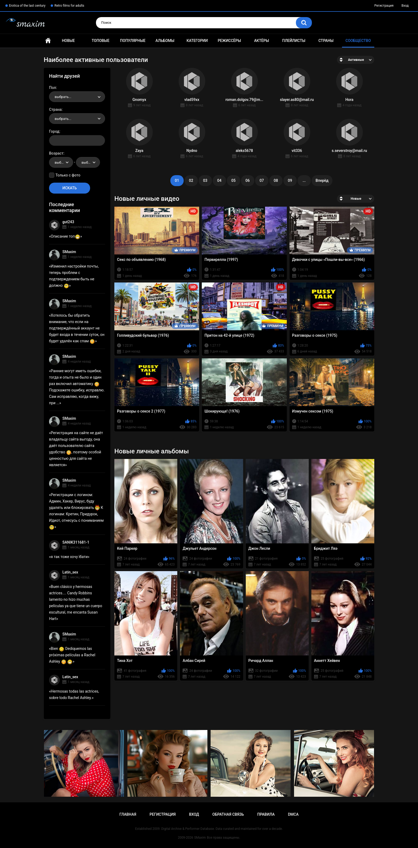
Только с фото (67, 175)
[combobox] (77, 96)
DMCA (293, 814)
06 (248, 180)
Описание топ (65, 236)
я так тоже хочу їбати (69, 557)
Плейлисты (293, 40)
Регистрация (383, 5)
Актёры (261, 40)
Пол (52, 87)
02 (191, 180)
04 (219, 180)
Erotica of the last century (27, 5)
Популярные (132, 40)
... (304, 180)
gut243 (68, 222)
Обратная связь (228, 814)
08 (276, 180)
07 (262, 180)
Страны (325, 40)
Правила (266, 814)
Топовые (100, 40)
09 (290, 180)
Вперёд (322, 180)
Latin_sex (70, 572)
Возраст (56, 153)
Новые (68, 40)
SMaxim (69, 252)
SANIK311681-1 (75, 542)
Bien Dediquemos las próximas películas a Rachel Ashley (72, 655)
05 (233, 180)
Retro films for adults (69, 5)
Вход (405, 5)
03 (205, 180)
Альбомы (164, 40)
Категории (197, 40)
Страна (55, 109)
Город (54, 131)
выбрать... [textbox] (63, 97)
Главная (48, 41)
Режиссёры (229, 40)
